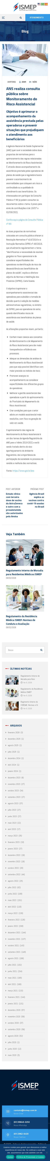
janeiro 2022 (13, 926)
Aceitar (10, 1157)
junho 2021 (12, 971)
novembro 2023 (14, 784)
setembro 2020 (14, 1029)
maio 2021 (12, 977)
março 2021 (13, 990)
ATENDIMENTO (37, 17)
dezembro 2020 (14, 1010)
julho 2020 (12, 1042)
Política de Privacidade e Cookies (30, 1157)
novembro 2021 (14, 939)
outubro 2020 (13, 1022)
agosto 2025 (13, 745)
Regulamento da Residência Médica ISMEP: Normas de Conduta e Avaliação (21, 620)
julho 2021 (12, 964)
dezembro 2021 (14, 932)
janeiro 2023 (13, 848)
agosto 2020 (13, 1035)
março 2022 (13, 913)
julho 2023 (12, 809)
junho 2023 (12, 816)
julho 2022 (12, 887)
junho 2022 (12, 893)
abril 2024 (12, 764)
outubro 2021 (13, 945)
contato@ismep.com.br (25, 1110)
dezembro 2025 (14, 738)
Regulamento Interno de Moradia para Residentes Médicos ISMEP (24, 572)
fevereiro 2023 (14, 842)
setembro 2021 (14, 952)
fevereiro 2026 (14, 732)
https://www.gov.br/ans (23, 470)
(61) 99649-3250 (22, 1122)
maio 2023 (12, 822)
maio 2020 (12, 1055)
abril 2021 (12, 984)
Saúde (34, 82)
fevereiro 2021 (14, 997)
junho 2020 (12, 1048)
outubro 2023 (13, 790)
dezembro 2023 (14, 777)
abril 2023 (12, 829)
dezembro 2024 (14, 758)
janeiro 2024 (13, 771)
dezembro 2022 (14, 855)
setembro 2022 (14, 874)
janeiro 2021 (13, 1003)
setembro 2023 (14, 797)
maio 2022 (12, 900)
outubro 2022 (13, 868)
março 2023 (13, 835)
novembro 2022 (14, 861)
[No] (46, 1152)
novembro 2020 (14, 1016)
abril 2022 (12, 906)
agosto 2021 (13, 958)
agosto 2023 (13, 803)
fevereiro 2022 (14, 919)
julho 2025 (12, 751)
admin (24, 82)
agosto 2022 (13, 880)
